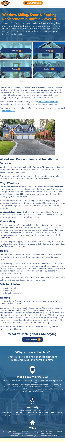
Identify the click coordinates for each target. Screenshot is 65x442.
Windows (16, 50)
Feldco (2, 82)
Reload (34, 439)
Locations (12, 82)
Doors (16, 69)
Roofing (49, 69)
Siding (49, 50)
